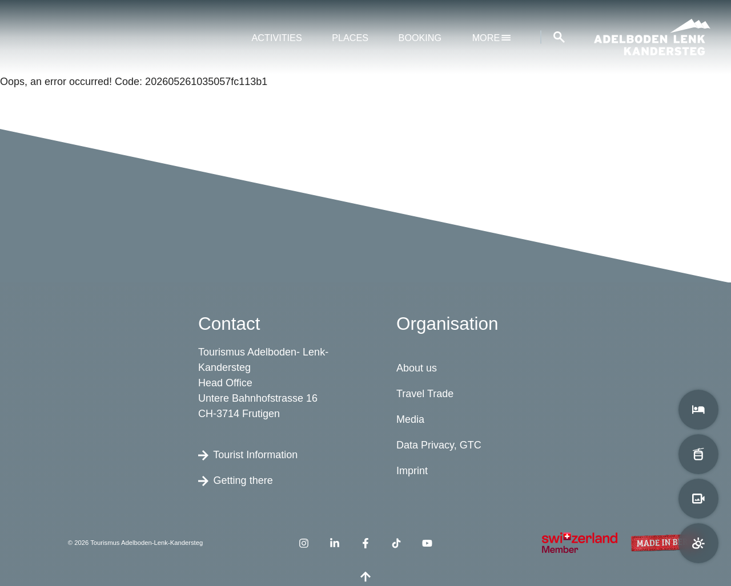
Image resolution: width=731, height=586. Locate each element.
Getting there (235, 480)
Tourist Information (248, 454)
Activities (277, 38)
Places (350, 38)
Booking (420, 38)
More (491, 38)
